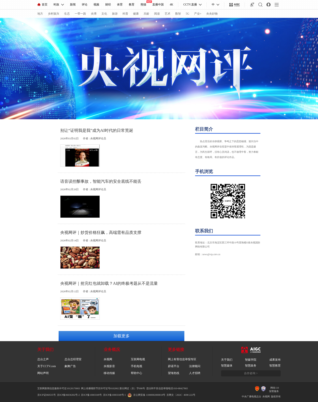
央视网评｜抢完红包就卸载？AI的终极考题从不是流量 (109, 283)
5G (187, 13)
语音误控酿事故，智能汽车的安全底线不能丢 (100, 181)
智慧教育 (275, 365)
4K (171, 4)
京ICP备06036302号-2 (68, 394)
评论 (84, 4)
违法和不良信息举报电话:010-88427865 (167, 388)
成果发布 (275, 359)
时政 (56, 4)
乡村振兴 (53, 13)
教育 (131, 4)
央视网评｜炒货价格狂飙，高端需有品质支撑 (100, 232)
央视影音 (109, 366)
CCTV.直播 (190, 4)
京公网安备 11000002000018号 (146, 394)
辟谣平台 (173, 366)
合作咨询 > (251, 373)
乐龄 (146, 13)
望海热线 (173, 373)
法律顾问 (194, 366)
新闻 (73, 4)
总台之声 (43, 359)
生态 (67, 13)
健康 (136, 13)
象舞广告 (70, 366)
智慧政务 (250, 365)
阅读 (157, 13)
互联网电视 (138, 359)
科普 (125, 13)
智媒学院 (250, 359)
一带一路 (80, 13)
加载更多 (121, 336)
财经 (108, 4)
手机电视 (136, 366)
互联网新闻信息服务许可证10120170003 (58, 388)
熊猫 (143, 4)
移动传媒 (109, 373)
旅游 (115, 13)
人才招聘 (194, 373)
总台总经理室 (73, 359)
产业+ (197, 13)
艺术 (167, 13)
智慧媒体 (226, 365)
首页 (42, 4)
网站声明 (43, 373)
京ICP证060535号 (46, 394)
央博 (94, 13)
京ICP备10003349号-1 (114, 394)
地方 (40, 13)
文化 (104, 13)
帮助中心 (136, 373)
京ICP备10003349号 (91, 394)
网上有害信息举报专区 (182, 359)
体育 (120, 4)
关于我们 (226, 359)
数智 (178, 13)
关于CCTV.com (46, 366)
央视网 (108, 359)
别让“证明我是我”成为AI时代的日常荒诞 (96, 130)
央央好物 (212, 13)
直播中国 (158, 4)
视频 (96, 4)
